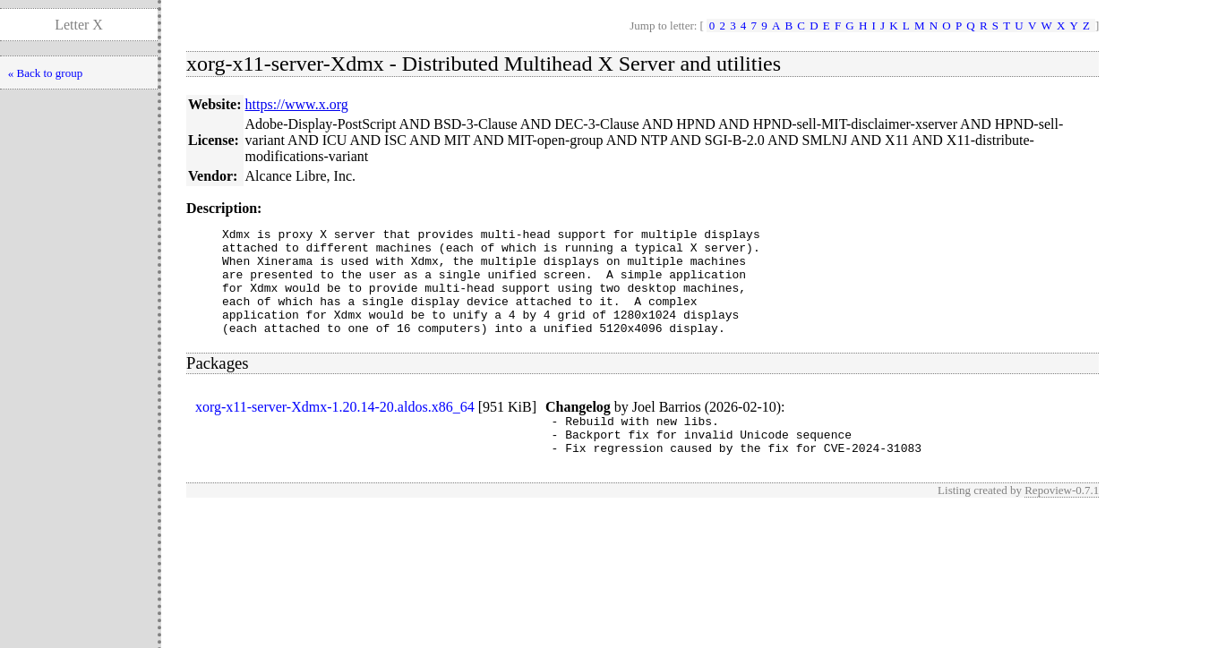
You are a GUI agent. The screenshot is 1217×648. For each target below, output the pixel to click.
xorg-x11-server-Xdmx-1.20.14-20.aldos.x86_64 (335, 428)
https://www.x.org (296, 104)
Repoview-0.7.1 (1061, 519)
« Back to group (45, 73)
